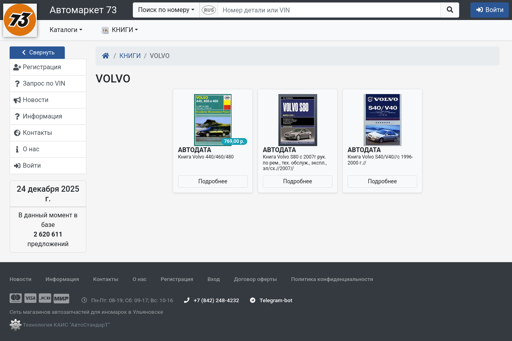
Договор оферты (255, 279)
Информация (62, 279)
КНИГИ (117, 30)
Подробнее (212, 181)
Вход (214, 279)
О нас (139, 279)
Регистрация (177, 279)
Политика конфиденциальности (332, 279)
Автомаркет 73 (83, 10)
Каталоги (63, 30)
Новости (20, 279)
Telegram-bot (271, 300)
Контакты (105, 279)
